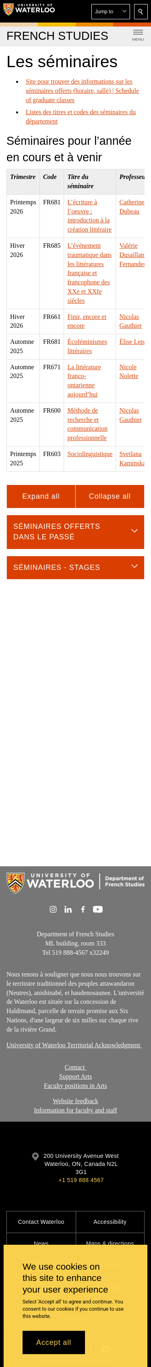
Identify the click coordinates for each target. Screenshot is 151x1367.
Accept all (53, 1342)
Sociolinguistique (89, 453)
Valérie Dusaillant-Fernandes (133, 254)
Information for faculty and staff (75, 1110)
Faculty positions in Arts (75, 1085)
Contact (76, 1067)
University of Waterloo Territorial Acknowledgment (74, 1045)
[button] (111, 11)
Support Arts (75, 1076)
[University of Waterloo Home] (29, 11)
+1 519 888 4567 (80, 1180)
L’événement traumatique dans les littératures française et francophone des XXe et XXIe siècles (89, 273)
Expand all (41, 496)
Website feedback (75, 1101)
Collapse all (110, 496)
